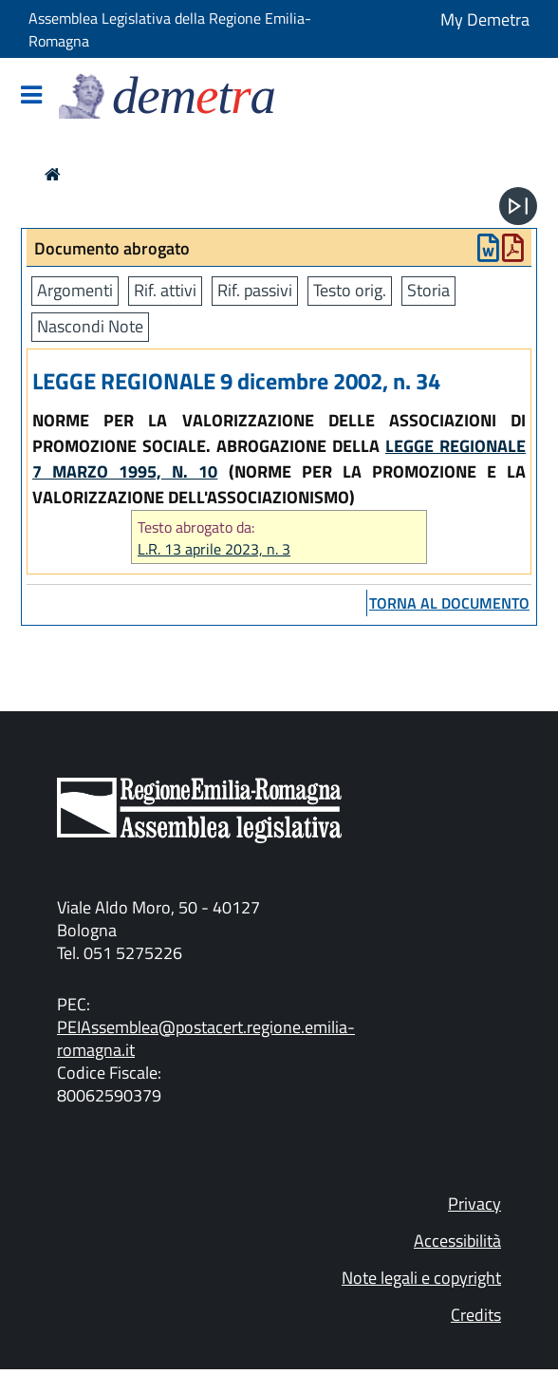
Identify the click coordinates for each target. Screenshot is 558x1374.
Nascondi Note (90, 326)
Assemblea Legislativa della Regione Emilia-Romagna (169, 29)
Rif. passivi (254, 290)
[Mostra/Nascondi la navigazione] (31, 96)
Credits (476, 1314)
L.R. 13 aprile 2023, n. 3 (214, 549)
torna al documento (449, 603)
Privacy (474, 1203)
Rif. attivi (165, 290)
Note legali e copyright (421, 1277)
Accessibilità (457, 1240)
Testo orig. (349, 290)
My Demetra (485, 19)
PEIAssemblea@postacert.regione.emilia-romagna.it (206, 1038)
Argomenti (75, 290)
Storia (428, 290)
